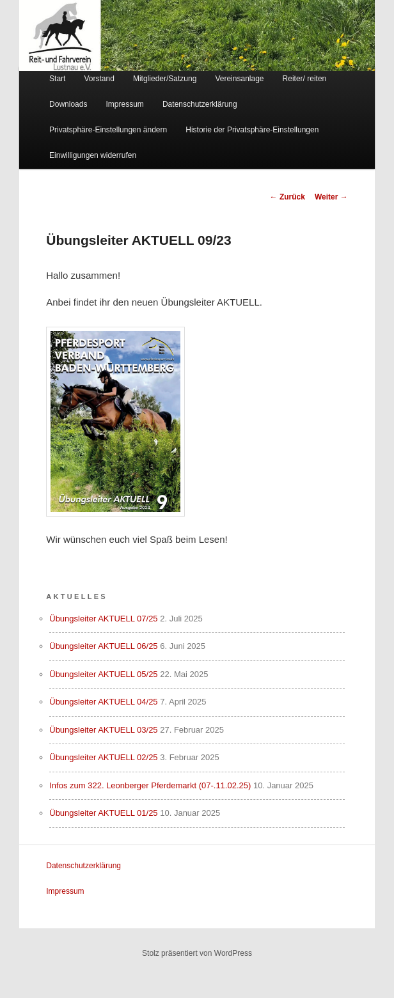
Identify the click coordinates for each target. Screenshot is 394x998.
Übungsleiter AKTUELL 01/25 (103, 813)
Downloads (68, 104)
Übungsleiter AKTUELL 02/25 (103, 757)
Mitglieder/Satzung (164, 78)
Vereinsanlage (239, 78)
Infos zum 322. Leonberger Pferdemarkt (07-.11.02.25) (150, 785)
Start (57, 78)
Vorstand (99, 78)
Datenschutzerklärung (199, 104)
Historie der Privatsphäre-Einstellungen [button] (252, 129)
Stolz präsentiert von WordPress (197, 953)
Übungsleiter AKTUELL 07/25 (103, 618)
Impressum (125, 104)
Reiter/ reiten (305, 78)
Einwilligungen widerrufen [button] (92, 155)
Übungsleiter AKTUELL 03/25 (103, 730)
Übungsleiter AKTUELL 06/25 (103, 646)
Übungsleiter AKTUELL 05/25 (103, 674)
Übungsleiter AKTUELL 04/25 (103, 701)
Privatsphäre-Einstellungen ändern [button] (108, 129)
